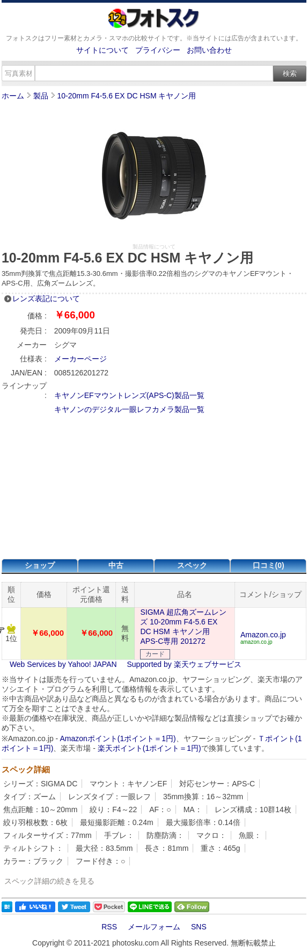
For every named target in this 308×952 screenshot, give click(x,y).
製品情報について (154, 247)
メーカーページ (80, 358)
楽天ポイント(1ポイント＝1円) (149, 748)
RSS (109, 926)
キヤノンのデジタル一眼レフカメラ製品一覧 (129, 409)
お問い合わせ (209, 50)
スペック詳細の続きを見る (49, 881)
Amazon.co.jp (263, 634)
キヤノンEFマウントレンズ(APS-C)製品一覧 (129, 395)
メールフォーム (154, 926)
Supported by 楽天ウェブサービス (184, 664)
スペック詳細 (26, 769)
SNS (199, 926)
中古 (115, 565)
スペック (192, 565)
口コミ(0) (268, 565)
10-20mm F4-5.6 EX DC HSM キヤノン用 (126, 95)
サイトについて (102, 50)
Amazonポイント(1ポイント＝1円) (117, 738)
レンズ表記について (46, 298)
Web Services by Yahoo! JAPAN (63, 664)
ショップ (40, 565)
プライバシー (157, 50)
